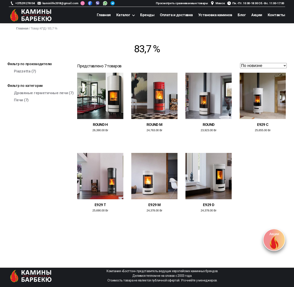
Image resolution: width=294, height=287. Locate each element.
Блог (242, 15)
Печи (18, 100)
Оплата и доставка (176, 15)
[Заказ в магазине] (263, 65)
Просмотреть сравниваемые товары (182, 3)
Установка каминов (215, 15)
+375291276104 (25, 3)
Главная (104, 15)
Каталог (123, 15)
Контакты (276, 15)
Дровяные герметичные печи (41, 93)
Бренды (147, 15)
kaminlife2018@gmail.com (60, 3)
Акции (256, 15)
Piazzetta (22, 71)
